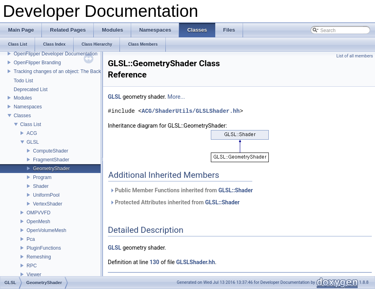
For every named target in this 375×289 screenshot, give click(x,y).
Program (42, 177)
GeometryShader (51, 168)
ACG (32, 133)
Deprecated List (30, 89)
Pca (31, 239)
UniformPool (46, 195)
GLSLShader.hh (195, 262)
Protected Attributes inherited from (174, 202)
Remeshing (39, 257)
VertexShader (47, 204)
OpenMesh (38, 221)
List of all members (354, 56)
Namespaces (28, 107)
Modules (23, 98)
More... (176, 97)
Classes (22, 115)
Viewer (34, 274)
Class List (30, 124)
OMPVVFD (38, 213)
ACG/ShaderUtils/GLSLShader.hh (191, 111)
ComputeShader (50, 151)
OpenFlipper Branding (37, 62)
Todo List (23, 80)
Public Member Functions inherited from (181, 190)
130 (154, 262)
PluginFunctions (44, 248)
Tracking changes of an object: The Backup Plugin (67, 71)
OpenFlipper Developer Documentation (55, 54)
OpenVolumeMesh (46, 230)
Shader (41, 186)
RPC (32, 266)
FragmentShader (51, 160)
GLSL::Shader (235, 190)
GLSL (33, 142)
